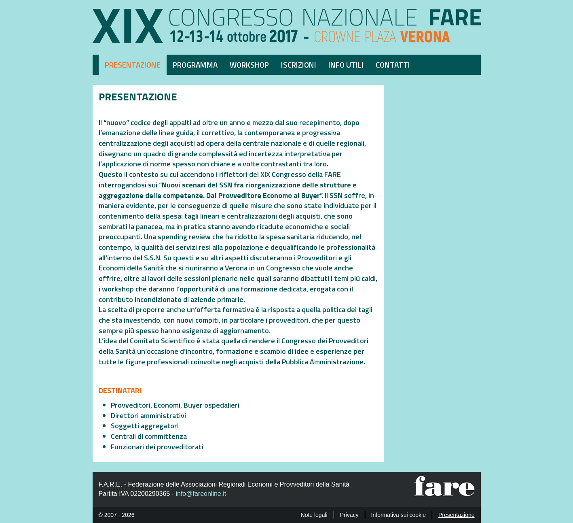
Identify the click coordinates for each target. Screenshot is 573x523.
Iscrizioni (298, 64)
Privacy (349, 515)
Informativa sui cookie (398, 515)
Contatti (393, 64)
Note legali (314, 515)
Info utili (346, 64)
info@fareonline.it (200, 493)
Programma (195, 64)
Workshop (249, 64)
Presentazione (133, 64)
